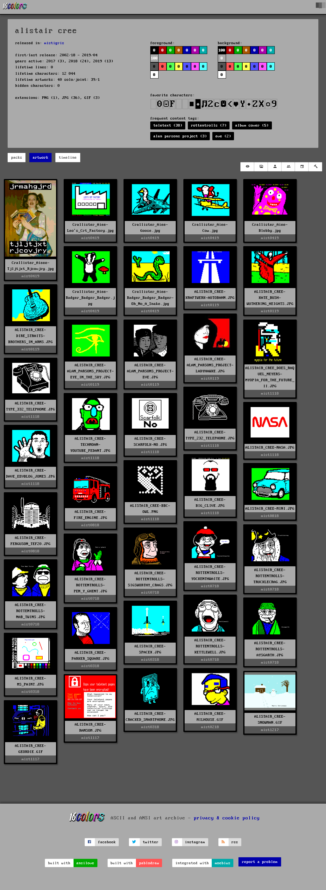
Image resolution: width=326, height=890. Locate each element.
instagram (195, 842)
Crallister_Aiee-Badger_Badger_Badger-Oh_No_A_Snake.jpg (150, 298)
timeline (68, 157)
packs (16, 157)
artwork (40, 157)
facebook (107, 842)
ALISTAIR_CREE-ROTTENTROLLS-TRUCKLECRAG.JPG (270, 576)
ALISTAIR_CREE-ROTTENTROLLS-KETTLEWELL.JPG (210, 646)
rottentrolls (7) (209, 125)
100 (154, 58)
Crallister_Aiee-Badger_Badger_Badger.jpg (90, 298)
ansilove (85, 863)
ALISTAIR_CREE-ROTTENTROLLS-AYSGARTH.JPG (270, 649)
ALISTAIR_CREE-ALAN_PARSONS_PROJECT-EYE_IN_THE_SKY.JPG (90, 371)
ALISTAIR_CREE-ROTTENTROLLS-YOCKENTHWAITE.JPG (210, 573)
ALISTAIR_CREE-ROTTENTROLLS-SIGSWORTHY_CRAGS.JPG (150, 579)
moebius (222, 863)
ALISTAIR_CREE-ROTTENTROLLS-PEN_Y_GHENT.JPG (90, 585)
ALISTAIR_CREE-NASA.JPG (269, 447)
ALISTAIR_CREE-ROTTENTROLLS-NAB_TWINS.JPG (30, 611)
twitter (151, 842)
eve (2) (223, 136)
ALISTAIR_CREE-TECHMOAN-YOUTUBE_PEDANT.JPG (90, 445)
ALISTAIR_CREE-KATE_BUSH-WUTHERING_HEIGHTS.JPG (270, 298)
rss (234, 842)
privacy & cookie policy (227, 817)
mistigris (54, 43)
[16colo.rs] (15, 7)
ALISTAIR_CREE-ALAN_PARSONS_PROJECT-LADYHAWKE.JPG (210, 365)
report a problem (260, 862)
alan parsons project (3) (180, 136)
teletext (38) (167, 125)
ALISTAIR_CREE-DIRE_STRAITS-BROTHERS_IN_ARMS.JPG (30, 336)
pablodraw (149, 863)
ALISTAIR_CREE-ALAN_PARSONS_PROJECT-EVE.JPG (150, 371)
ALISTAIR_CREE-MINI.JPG (269, 509)
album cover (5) (252, 125)
